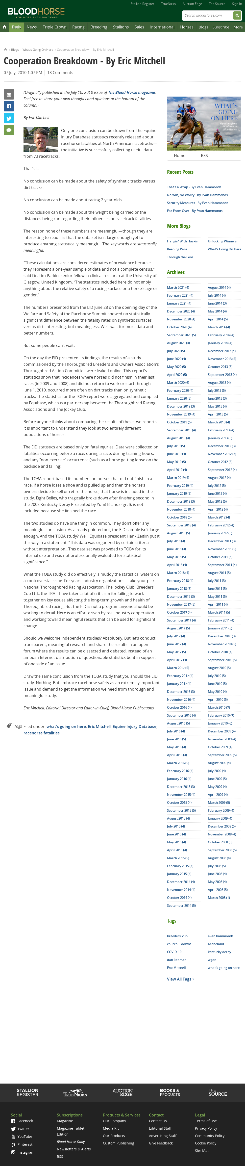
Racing (78, 27)
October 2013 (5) (220, 366)
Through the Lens (180, 257)
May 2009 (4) (217, 786)
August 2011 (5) (219, 572)
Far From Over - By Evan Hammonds (194, 210)
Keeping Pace (177, 249)
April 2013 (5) (218, 414)
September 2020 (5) (181, 335)
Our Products (114, 1135)
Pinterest (21, 1144)
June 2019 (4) (176, 454)
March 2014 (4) (219, 327)
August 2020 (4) (178, 343)
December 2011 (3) (222, 541)
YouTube (21, 1136)
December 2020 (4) (181, 311)
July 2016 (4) (176, 731)
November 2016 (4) (181, 699)
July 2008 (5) (217, 866)
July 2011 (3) (217, 580)
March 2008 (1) (219, 897)
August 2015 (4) (178, 818)
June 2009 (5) (217, 779)
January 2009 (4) (220, 818)
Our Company (114, 1120)
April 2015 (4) (177, 850)
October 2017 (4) (179, 612)
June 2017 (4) (176, 644)
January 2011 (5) (220, 628)
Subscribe (221, 27)
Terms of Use (206, 1120)
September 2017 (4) (181, 620)
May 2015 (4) (176, 842)
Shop (170, 1092)
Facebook (9, 106)
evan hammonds (220, 936)
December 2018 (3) (181, 501)
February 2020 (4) (180, 390)
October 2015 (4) (179, 802)
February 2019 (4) (180, 485)
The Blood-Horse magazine (131, 92)
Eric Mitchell (99, 726)
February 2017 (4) (180, 676)
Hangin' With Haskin (182, 241)
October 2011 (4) (220, 557)
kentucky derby (219, 952)
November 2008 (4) (222, 834)
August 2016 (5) (178, 723)
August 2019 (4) (178, 438)
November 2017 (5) (181, 604)
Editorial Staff (160, 1128)
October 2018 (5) (179, 517)
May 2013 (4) (217, 406)
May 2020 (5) (176, 366)
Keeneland (216, 944)
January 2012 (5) (220, 533)
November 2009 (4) (222, 739)
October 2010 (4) (220, 652)
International (162, 27)
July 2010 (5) (217, 676)
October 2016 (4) (179, 707)
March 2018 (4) (178, 572)
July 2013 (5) (217, 390)
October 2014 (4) (179, 897)
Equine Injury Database (134, 726)
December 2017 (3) (181, 596)
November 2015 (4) (181, 794)
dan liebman (176, 960)
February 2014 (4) (221, 335)
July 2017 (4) (176, 636)
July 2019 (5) (176, 446)
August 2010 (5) (219, 668)
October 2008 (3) (220, 842)
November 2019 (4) (181, 414)
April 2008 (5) (218, 889)
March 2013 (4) (219, 422)
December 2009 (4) (222, 731)
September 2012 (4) (222, 469)
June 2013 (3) (217, 398)
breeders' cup (177, 936)
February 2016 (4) (180, 771)
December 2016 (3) (181, 691)
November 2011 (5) (222, 549)
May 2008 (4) (217, 882)
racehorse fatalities (42, 733)
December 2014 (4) (181, 882)
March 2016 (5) (178, 763)
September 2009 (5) (222, 755)
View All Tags (179, 979)
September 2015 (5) (181, 810)
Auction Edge (192, 3)
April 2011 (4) (218, 604)
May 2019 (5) (176, 462)
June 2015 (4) (176, 834)
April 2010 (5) (218, 699)
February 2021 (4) (180, 295)
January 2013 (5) (220, 438)
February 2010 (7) (221, 715)
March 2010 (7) (219, 707)
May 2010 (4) (217, 691)
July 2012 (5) (217, 485)
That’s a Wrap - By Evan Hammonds (194, 187)
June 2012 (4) (217, 493)
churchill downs (179, 944)
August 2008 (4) (219, 858)
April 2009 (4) (218, 794)
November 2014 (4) (181, 889)
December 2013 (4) (222, 351)
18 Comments (60, 72)
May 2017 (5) (176, 652)
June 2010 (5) (217, 683)
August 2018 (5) (178, 533)
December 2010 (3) (222, 636)
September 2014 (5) (181, 905)
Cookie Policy (205, 1143)
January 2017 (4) (179, 683)
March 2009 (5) (219, 802)
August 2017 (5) (178, 628)
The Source (217, 3)
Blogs (203, 27)
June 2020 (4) (176, 359)
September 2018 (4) (181, 525)
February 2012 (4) (221, 525)
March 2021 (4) (178, 287)
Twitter (9, 118)
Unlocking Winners (222, 241)
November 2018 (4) (181, 509)
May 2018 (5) (176, 557)
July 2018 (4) (176, 541)
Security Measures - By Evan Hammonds (197, 203)
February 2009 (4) (221, 810)
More (238, 27)
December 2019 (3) (181, 406)
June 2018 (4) (176, 549)
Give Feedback (161, 1143)
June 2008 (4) (217, 874)
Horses (187, 27)
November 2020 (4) (181, 319)
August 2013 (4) (219, 382)
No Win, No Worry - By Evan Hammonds (197, 195)
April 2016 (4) (177, 755)
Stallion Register (142, 3)
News (32, 27)
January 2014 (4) (220, 343)
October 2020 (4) (179, 327)
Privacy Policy (206, 1128)
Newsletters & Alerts (74, 1149)
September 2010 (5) (222, 660)
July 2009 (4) (217, 771)
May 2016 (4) (176, 747)
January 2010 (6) (220, 723)
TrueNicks (168, 3)
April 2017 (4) (177, 660)
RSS (204, 155)
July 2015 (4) (176, 826)
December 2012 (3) (222, 446)
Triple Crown (55, 27)
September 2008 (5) (222, 850)
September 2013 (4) (222, 374)
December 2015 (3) (181, 786)
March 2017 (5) (178, 668)
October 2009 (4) (220, 747)
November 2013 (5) (222, 359)
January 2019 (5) (179, 493)
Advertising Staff (162, 1135)
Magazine (65, 1120)
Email (9, 94)
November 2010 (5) (222, 644)
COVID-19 (174, 952)
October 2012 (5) (220, 462)
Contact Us (158, 1120)
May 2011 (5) (217, 596)
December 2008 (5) (222, 826)
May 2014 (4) (217, 311)
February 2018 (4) (180, 580)
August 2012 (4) (219, 477)
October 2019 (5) (179, 422)
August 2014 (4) (219, 287)
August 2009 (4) (219, 763)
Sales (139, 27)
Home (5, 49)
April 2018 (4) (177, 565)
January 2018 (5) (179, 588)
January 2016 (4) (179, 779)
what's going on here (66, 726)
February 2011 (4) (221, 620)
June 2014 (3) (217, 303)
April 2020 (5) (177, 374)
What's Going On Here (38, 50)
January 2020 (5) (179, 398)
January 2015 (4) (179, 874)
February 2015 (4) (180, 866)
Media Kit (111, 1128)
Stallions (121, 27)
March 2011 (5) (219, 612)
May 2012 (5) (217, 501)
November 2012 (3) (222, 454)
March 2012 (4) (219, 517)
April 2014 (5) (218, 319)
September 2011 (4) (222, 565)
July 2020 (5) (176, 351)
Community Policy (209, 1135)
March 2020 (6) (178, 382)
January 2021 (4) (179, 303)
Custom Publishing (118, 1143)
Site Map (202, 1150)
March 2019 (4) (178, 477)
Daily (16, 27)
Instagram (22, 1152)
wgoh (212, 960)
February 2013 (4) (221, 430)
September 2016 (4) (181, 715)
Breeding (99, 27)
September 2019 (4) (181, 430)
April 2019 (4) (177, 469)
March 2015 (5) (178, 858)
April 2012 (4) (218, 509)
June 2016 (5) (176, 739)
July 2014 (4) (217, 295)
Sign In (237, 3)
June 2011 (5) (217, 588)
